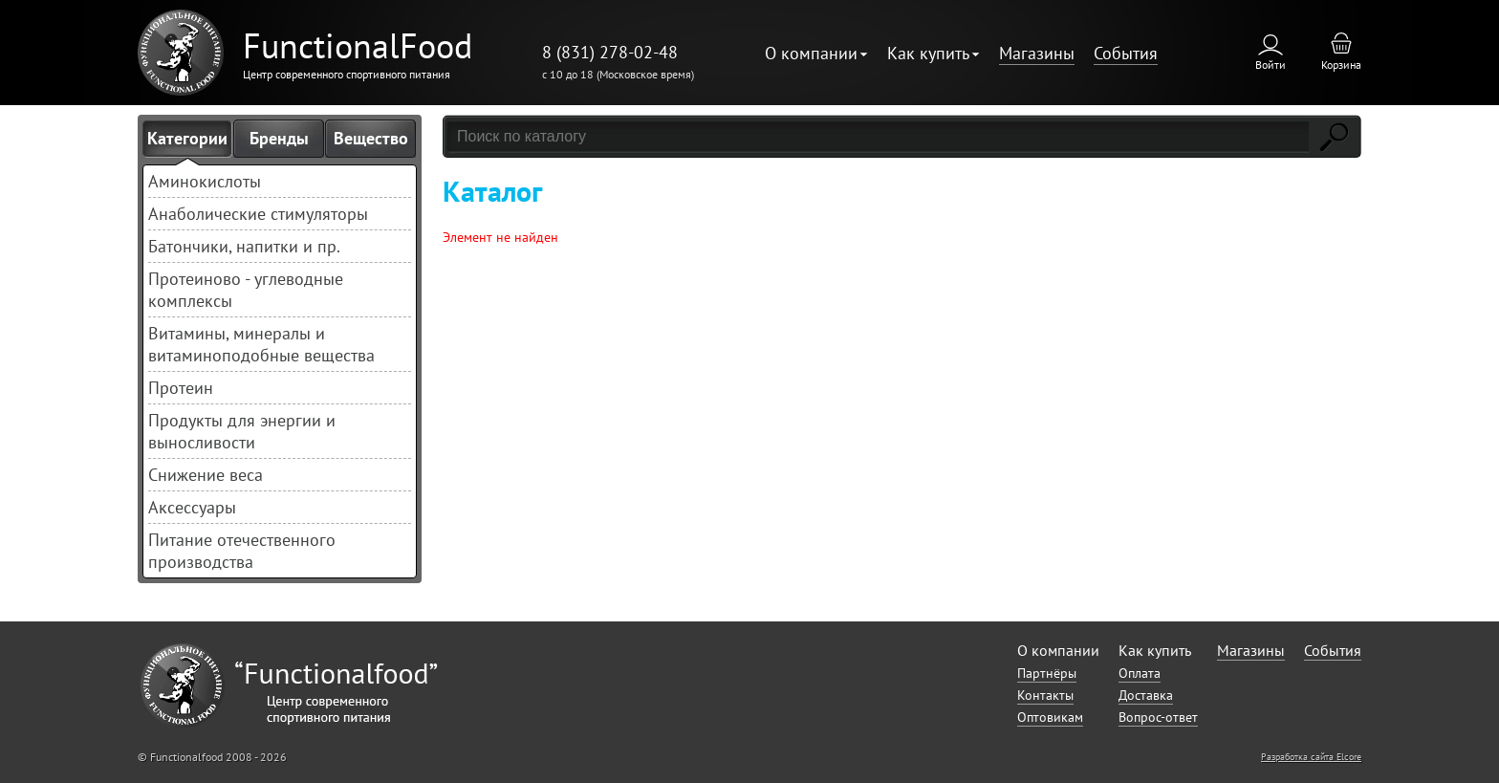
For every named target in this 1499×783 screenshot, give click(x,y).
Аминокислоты (204, 181)
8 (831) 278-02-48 (610, 52)
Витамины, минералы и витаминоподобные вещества (261, 344)
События (1126, 53)
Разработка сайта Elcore (1311, 756)
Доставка (1146, 695)
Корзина (1341, 64)
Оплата (1140, 673)
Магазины (1037, 53)
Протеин (180, 388)
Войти (1270, 64)
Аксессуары (192, 507)
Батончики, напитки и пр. (244, 246)
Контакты (1045, 695)
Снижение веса (205, 475)
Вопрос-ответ (1158, 717)
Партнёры (1046, 673)
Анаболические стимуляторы (258, 214)
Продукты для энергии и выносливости (242, 431)
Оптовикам (1050, 717)
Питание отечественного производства (242, 551)
